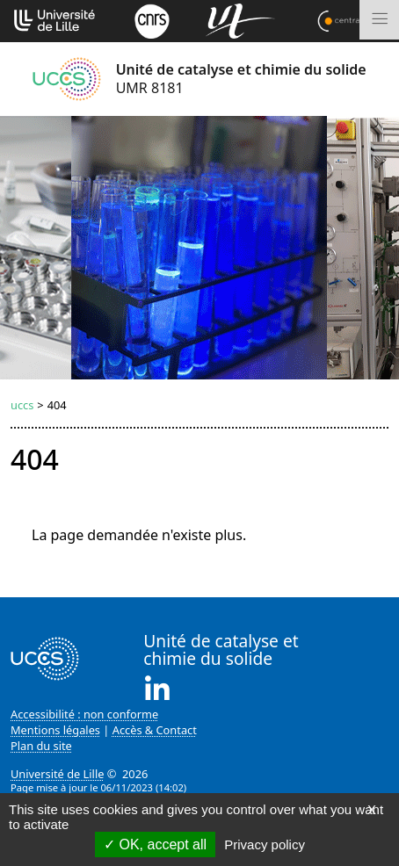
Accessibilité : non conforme (84, 714)
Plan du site (41, 746)
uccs (22, 405)
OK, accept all (155, 844)
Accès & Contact (154, 730)
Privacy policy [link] (264, 844)
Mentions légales (55, 730)
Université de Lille (57, 774)
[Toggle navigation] (379, 20)
